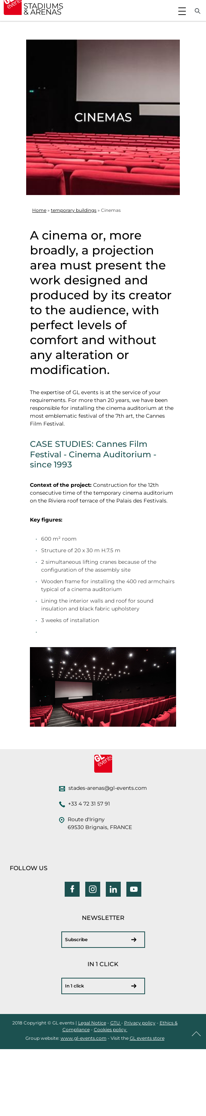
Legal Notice (92, 1023)
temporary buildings (73, 210)
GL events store (147, 1038)
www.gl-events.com (84, 1038)
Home (39, 210)
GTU (115, 1023)
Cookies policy (110, 1029)
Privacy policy (140, 1023)
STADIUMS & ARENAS (43, 9)
